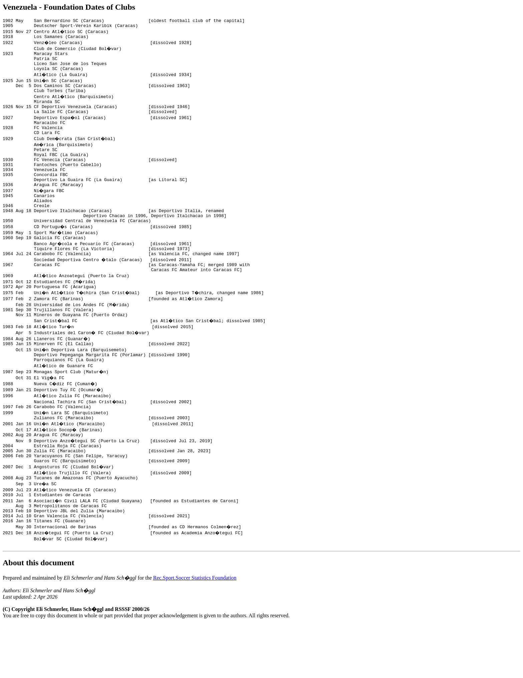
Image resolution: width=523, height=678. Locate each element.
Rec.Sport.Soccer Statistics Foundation (194, 632)
